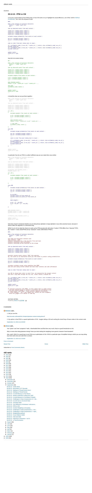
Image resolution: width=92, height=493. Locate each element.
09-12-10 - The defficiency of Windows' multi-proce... (21, 456)
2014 (7, 422)
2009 (7, 487)
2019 (7, 413)
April (8, 480)
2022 (7, 408)
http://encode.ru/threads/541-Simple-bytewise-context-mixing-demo (25, 367)
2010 (7, 429)
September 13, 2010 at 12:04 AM (16, 373)
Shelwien (8, 362)
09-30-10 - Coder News (13, 438)
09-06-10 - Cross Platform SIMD (16, 466)
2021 (7, 409)
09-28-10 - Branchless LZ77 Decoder (17, 440)
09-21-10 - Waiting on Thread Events (17, 443)
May (8, 478)
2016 (7, 418)
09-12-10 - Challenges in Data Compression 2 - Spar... (22, 463)
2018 (7, 415)
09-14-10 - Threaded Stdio (14, 454)
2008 (7, 489)
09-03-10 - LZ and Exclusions (15, 471)
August (9, 473)
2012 (7, 425)
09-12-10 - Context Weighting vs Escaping (18, 459)
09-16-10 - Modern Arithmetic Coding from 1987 (20, 447)
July (8, 475)
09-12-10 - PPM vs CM (13, 457)
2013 (7, 424)
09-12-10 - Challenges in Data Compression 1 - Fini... (21, 461)
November (10, 432)
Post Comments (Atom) (17, 399)
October (9, 434)
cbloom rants (8, 4)
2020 (7, 411)
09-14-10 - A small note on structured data (18, 452)
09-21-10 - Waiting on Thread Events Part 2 (19, 441)
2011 (7, 427)
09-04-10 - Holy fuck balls (14, 468)
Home (46, 395)
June (8, 477)
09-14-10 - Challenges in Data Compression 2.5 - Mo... (22, 450)
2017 (7, 417)
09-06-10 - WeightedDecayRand (16, 464)
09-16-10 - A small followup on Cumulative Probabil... (21, 448)
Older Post (85, 395)
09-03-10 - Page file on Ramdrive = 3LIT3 (18, 470)
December (10, 431)
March (9, 482)
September (10, 436)
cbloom (7, 377)
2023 (7, 406)
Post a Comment (8, 392)
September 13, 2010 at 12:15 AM (16, 390)
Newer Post (7, 395)
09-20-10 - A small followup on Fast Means (18, 445)
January (9, 486)
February (9, 484)
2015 (7, 420)
